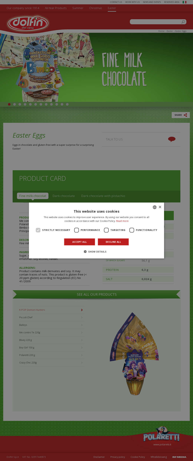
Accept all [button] (79, 241)
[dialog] (96, 231)
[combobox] (154, 207)
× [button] (159, 207)
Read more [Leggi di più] (122, 221)
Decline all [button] (113, 241)
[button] (96, 251)
